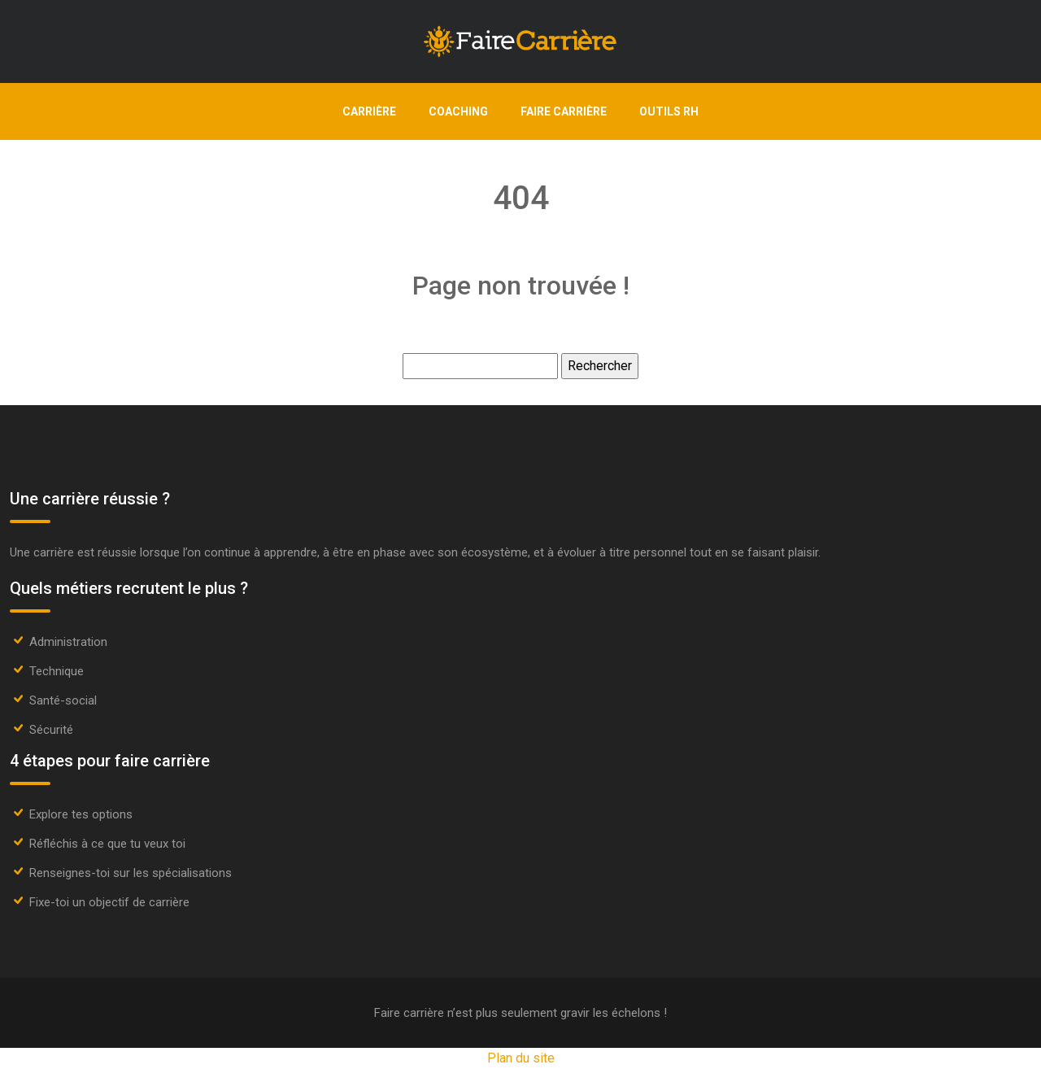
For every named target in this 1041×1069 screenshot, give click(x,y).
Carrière (369, 111)
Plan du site (521, 1058)
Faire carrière (563, 111)
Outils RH (669, 111)
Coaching (458, 111)
